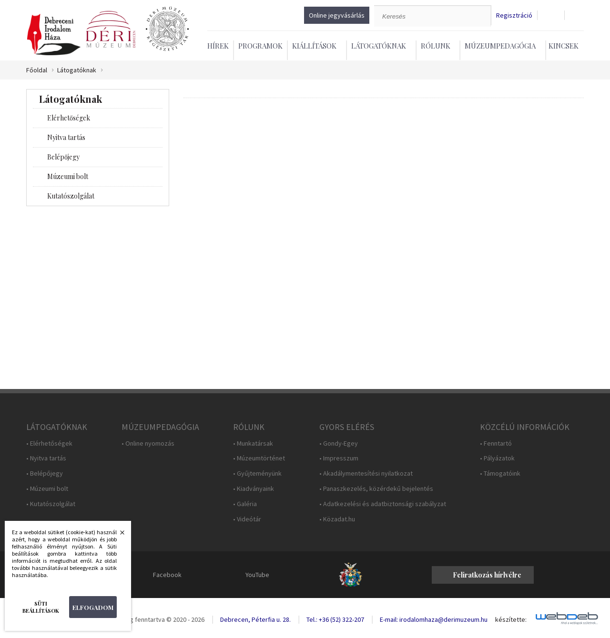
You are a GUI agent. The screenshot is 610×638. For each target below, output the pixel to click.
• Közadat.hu (337, 519)
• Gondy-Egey (338, 443)
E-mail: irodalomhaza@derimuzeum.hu (434, 619)
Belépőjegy (63, 156)
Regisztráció (514, 15)
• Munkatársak (253, 443)
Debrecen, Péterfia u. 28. (255, 619)
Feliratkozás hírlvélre (487, 574)
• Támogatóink (500, 473)
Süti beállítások (40, 607)
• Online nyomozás (148, 443)
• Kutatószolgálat (50, 504)
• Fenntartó (496, 443)
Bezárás (117, 535)
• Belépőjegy (44, 473)
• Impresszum (338, 458)
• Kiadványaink (253, 489)
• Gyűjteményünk (257, 473)
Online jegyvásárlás (337, 15)
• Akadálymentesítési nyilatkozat (366, 473)
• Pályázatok (497, 458)
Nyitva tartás (66, 137)
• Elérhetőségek (49, 443)
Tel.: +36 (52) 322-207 (335, 619)
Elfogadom (92, 607)
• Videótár (247, 519)
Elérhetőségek (68, 117)
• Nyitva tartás (46, 458)
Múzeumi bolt (67, 176)
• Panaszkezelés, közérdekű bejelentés (376, 489)
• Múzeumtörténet (259, 458)
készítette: (511, 620)
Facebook (167, 574)
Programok (260, 45)
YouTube (257, 574)
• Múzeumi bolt (47, 489)
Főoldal (36, 70)
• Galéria (245, 504)
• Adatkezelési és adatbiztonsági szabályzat (382, 504)
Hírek (218, 45)
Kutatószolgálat (70, 195)
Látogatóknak (76, 70)
